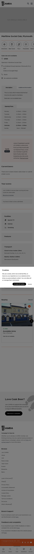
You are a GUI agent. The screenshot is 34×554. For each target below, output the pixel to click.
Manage (30, 284)
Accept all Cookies (19, 284)
